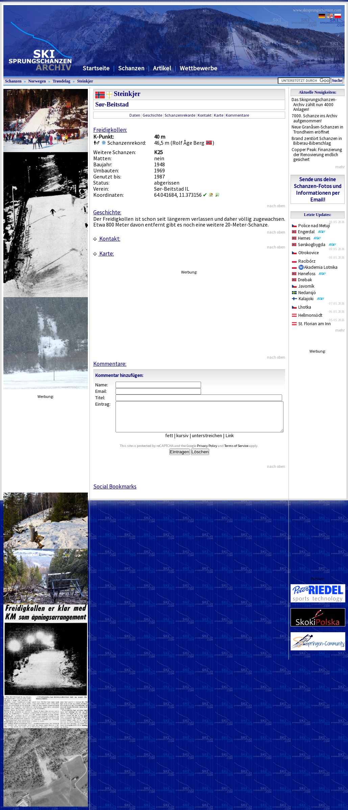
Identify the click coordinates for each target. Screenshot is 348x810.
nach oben (276, 205)
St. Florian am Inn (311, 324)
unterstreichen (212, 441)
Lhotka (301, 307)
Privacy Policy (215, 452)
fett (174, 441)
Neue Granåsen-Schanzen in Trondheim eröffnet (317, 129)
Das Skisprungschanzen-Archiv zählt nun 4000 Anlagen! (314, 104)
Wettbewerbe (198, 68)
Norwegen (37, 81)
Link (234, 441)
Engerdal (308, 232)
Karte (218, 115)
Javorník (303, 286)
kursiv (187, 441)
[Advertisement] (318, 458)
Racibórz (304, 261)
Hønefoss (309, 274)
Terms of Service (244, 452)
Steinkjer (85, 81)
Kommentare (237, 115)
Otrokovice (305, 253)
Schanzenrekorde (180, 115)
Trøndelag (61, 81)
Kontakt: (106, 238)
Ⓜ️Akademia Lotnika (315, 267)
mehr (340, 166)
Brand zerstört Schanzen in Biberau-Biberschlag (317, 141)
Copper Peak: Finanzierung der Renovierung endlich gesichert (317, 154)
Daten (134, 115)
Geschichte (152, 115)
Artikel (162, 68)
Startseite (96, 68)
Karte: (103, 253)
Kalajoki (308, 299)
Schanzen (131, 68)
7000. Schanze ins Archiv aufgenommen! (314, 118)
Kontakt (205, 115)
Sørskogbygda (314, 244)
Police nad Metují (311, 226)
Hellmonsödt (307, 315)
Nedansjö (304, 292)
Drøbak (302, 280)
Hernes (306, 238)
